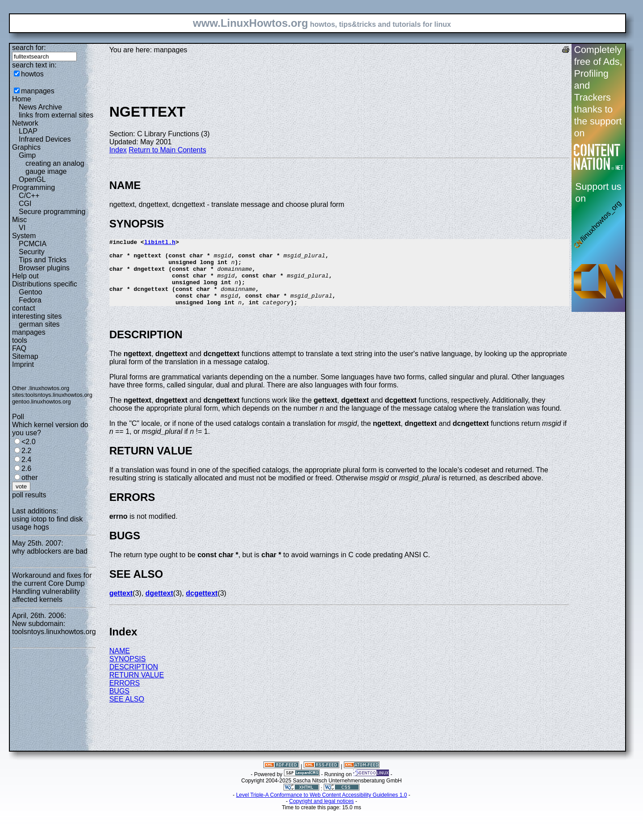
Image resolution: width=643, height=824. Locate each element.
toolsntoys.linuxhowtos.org (58, 394)
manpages (37, 91)
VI (22, 227)
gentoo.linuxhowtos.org (41, 401)
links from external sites (56, 115)
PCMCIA (32, 244)
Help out (25, 276)
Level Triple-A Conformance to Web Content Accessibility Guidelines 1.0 (321, 808)
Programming (33, 187)
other (29, 477)
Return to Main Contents (167, 150)
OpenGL (32, 179)
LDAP (28, 131)
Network (25, 123)
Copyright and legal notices (321, 814)
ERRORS (124, 696)
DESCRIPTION (133, 680)
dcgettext (201, 606)
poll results (29, 495)
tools (19, 340)
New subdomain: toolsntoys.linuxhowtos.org (54, 627)
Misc (19, 219)
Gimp (27, 155)
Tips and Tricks (43, 260)
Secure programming (52, 211)
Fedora (30, 300)
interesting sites (37, 316)
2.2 (26, 450)
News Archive (40, 107)
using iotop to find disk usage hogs (47, 523)
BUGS (119, 704)
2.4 (26, 459)
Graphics (26, 147)
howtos (32, 74)
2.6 (26, 468)
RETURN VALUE (136, 688)
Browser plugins (44, 268)
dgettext (159, 606)
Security (32, 252)
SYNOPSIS (127, 672)
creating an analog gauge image (54, 167)
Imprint (23, 364)
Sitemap (25, 356)
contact (23, 308)
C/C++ (29, 195)
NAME (119, 664)
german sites (39, 324)
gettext (121, 606)
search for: (29, 47)
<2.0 (28, 442)
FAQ (19, 348)
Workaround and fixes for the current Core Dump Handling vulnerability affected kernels (52, 587)
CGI (25, 203)
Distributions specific (44, 284)
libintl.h (159, 243)
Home (21, 99)
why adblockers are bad (50, 551)
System (24, 236)
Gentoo (30, 292)
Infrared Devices (45, 139)
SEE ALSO (126, 712)
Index (118, 150)
